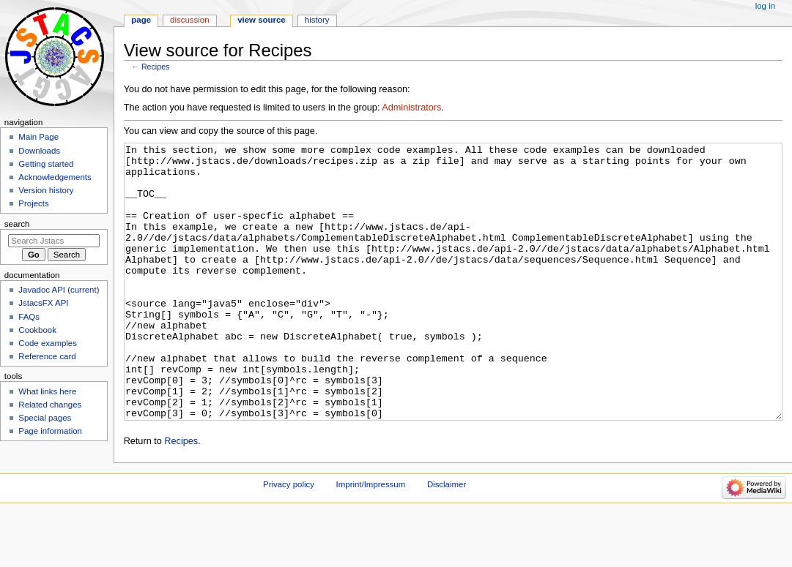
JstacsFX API (43, 302)
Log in (765, 5)
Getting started (45, 163)
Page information (50, 431)
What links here (47, 391)
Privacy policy (288, 539)
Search (17, 223)
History (317, 19)
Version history (45, 190)
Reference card (46, 356)
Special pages (44, 417)
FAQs (29, 316)
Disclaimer (446, 539)
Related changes (49, 404)
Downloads (39, 150)
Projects (33, 203)
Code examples (47, 343)
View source (261, 19)
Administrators (411, 107)
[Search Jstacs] (54, 240)
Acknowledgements (54, 177)
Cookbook (37, 330)
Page (141, 19)
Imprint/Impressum (371, 539)
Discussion (189, 19)
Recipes (155, 66)
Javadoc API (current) (58, 289)
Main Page (38, 136)
